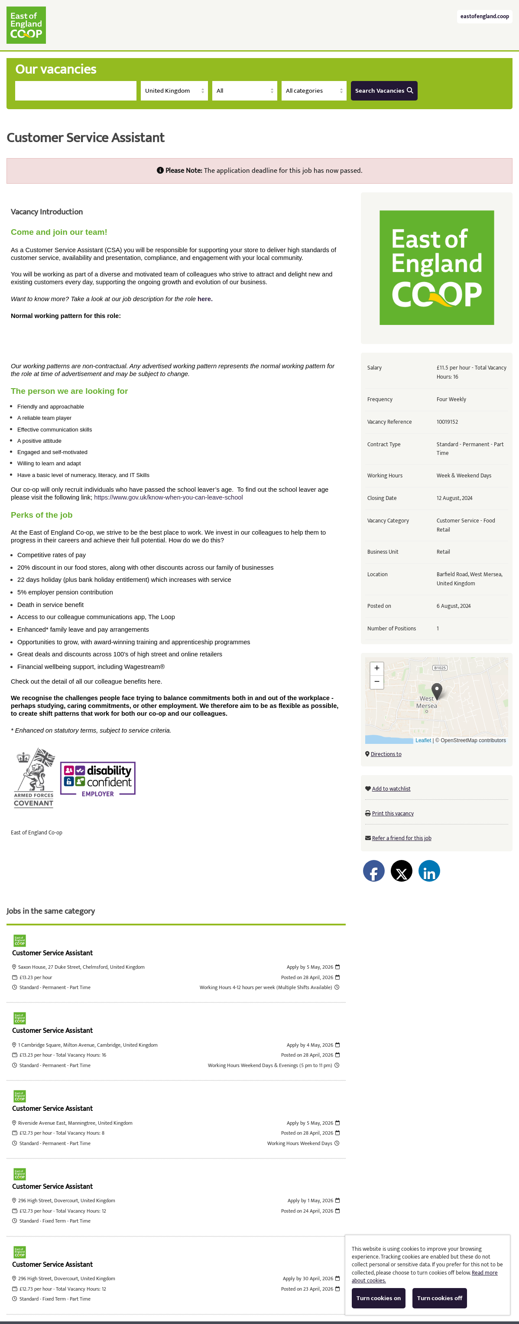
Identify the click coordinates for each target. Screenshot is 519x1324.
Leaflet (423, 740)
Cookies (264, 1288)
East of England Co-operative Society (26, 25)
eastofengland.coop (485, 16)
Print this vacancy (393, 813)
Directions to (386, 754)
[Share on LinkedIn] (429, 871)
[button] (436, 692)
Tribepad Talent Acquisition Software (193, 1288)
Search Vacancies (384, 90)
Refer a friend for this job (401, 838)
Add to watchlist (391, 789)
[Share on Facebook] (374, 871)
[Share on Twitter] (401, 871)
